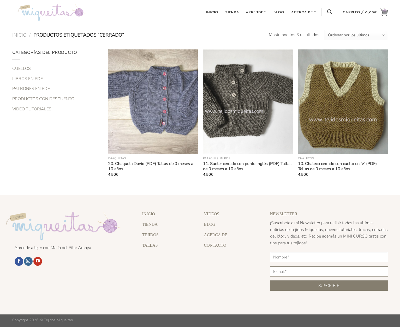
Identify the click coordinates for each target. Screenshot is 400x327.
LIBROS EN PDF (27, 79)
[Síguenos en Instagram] (28, 261)
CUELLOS (21, 68)
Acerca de (303, 11)
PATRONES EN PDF (31, 89)
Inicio (212, 11)
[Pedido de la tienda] (356, 35)
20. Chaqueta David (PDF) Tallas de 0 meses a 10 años (150, 166)
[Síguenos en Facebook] (19, 261)
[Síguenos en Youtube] (37, 261)
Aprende (256, 11)
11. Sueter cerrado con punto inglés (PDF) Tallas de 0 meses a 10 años (247, 166)
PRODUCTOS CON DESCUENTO (43, 99)
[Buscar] (329, 12)
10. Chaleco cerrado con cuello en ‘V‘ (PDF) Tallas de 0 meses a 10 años (337, 166)
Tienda (232, 11)
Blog (278, 11)
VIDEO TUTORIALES (31, 109)
